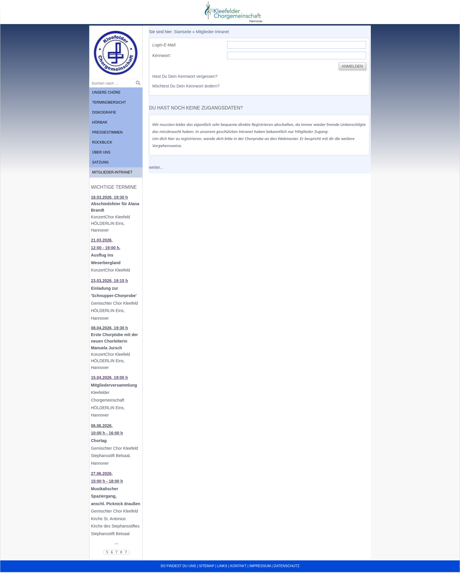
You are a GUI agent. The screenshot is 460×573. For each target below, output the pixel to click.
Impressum (260, 566)
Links (222, 566)
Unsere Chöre (106, 92)
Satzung (100, 162)
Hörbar (99, 122)
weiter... (156, 167)
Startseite (182, 31)
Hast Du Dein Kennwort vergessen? (185, 76)
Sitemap (206, 566)
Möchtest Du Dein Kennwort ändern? (186, 86)
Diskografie (104, 112)
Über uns (101, 152)
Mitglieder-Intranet (112, 172)
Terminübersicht (109, 102)
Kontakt (238, 566)
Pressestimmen (107, 132)
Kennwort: (161, 55)
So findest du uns (178, 566)
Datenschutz (287, 566)
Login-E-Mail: (164, 45)
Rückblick (102, 142)
